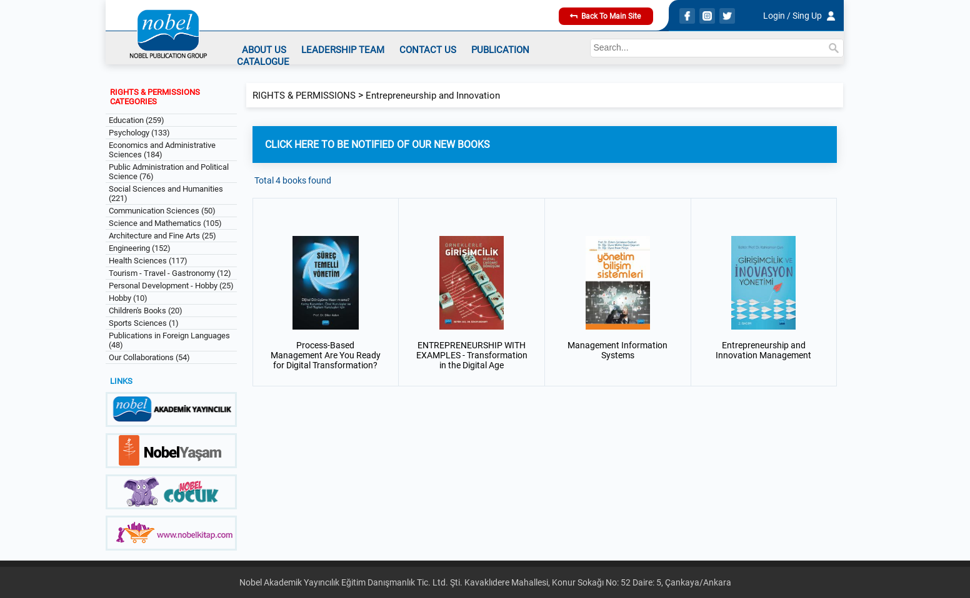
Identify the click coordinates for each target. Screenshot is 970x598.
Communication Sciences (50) (162, 210)
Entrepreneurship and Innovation (433, 95)
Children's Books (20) (145, 310)
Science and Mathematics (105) (165, 223)
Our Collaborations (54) (149, 357)
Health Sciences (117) (148, 260)
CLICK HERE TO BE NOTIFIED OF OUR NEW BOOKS (377, 144)
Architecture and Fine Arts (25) (162, 235)
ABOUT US (264, 50)
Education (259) (136, 120)
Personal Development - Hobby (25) (171, 285)
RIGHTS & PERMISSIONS (304, 95)
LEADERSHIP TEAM (342, 50)
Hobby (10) (128, 298)
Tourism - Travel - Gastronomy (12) (170, 273)
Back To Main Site (605, 16)
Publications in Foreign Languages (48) (169, 340)
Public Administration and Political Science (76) (169, 171)
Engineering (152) (140, 248)
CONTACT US (427, 50)
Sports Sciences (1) (144, 323)
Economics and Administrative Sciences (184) (162, 149)
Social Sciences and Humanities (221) (166, 193)
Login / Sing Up (792, 16)
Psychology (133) (139, 132)
